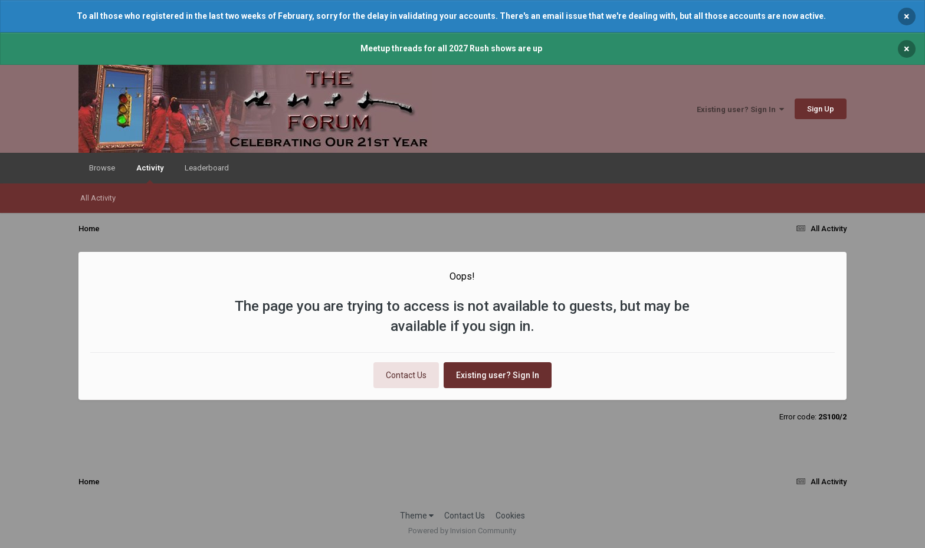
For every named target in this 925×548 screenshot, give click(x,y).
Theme (417, 515)
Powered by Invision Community (462, 530)
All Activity (98, 197)
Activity (149, 173)
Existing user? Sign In (740, 109)
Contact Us (406, 375)
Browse (102, 167)
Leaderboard (207, 167)
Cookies (510, 515)
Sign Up (820, 108)
